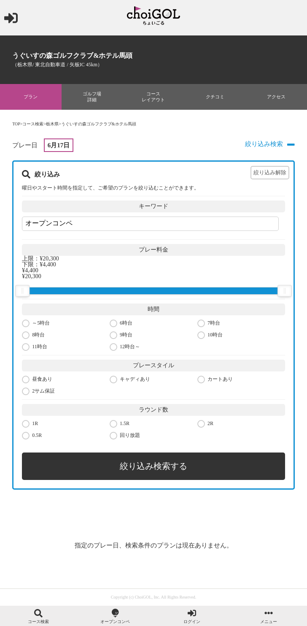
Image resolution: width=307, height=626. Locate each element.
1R (30, 424)
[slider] (22, 291)
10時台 (210, 335)
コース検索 (32, 124)
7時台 (208, 323)
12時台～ (125, 347)
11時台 (34, 347)
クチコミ (215, 96)
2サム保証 (38, 391)
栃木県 (52, 124)
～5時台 (36, 323)
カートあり (215, 379)
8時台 (33, 335)
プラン (31, 96)
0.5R (32, 435)
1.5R (119, 424)
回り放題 (125, 435)
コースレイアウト (153, 96)
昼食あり (37, 379)
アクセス (276, 96)
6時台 (121, 323)
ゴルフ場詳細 (92, 96)
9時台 (121, 335)
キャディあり (130, 379)
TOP (16, 124)
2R (205, 424)
